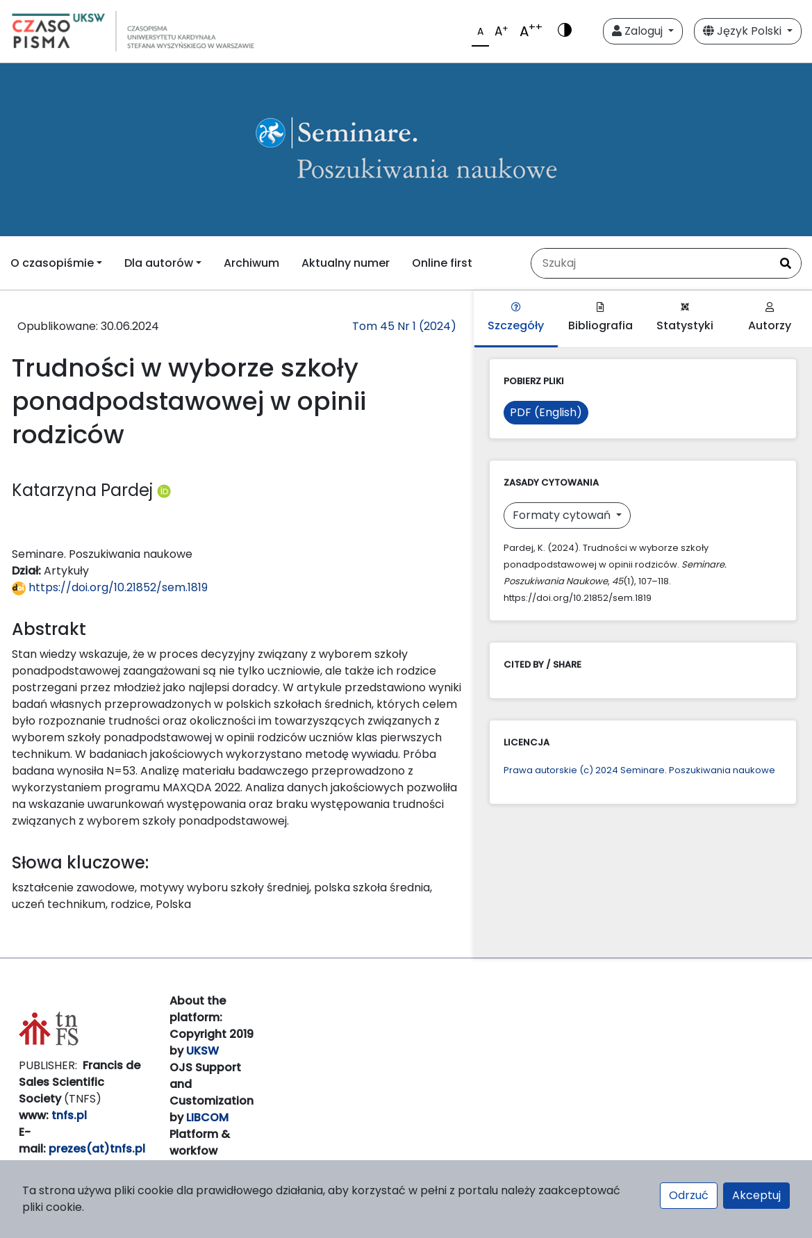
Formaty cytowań (563, 515)
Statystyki (684, 317)
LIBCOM (207, 1117)
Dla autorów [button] (158, 263)
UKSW (202, 1051)
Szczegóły (516, 317)
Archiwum (251, 263)
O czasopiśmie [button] (52, 263)
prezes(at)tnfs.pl (97, 1149)
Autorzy (769, 317)
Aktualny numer (345, 263)
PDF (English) (546, 412)
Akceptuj (756, 1195)
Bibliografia (600, 317)
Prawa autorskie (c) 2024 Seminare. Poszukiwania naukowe (639, 770)
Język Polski (743, 31)
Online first (442, 263)
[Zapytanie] (650, 263)
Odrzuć (689, 1195)
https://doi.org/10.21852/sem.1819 (110, 587)
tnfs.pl (69, 1115)
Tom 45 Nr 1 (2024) (404, 326)
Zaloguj (638, 31)
